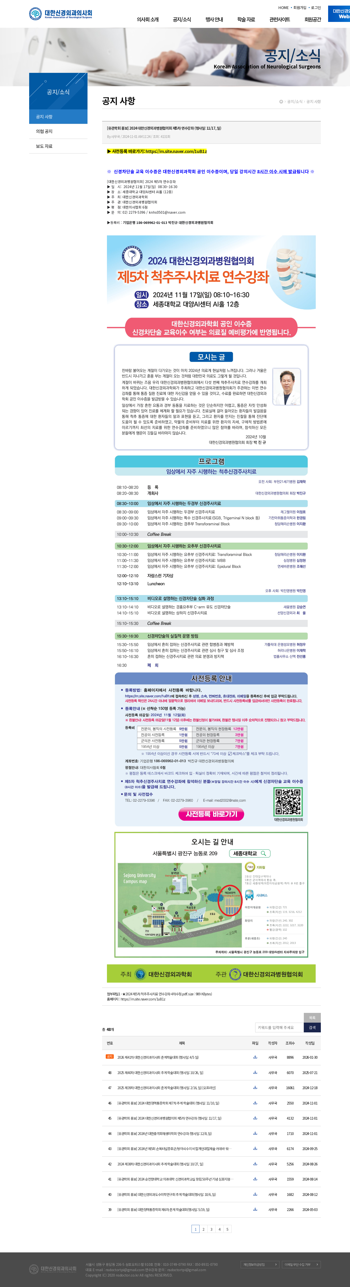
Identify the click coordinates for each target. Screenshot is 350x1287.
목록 (312, 1017)
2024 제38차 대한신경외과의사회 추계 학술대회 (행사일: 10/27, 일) (160, 1164)
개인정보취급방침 (253, 1264)
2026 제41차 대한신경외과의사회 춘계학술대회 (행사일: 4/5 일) (158, 1057)
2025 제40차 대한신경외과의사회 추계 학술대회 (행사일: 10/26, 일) (160, 1072)
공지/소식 (182, 19)
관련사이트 (279, 19)
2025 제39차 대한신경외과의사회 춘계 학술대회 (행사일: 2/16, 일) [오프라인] (166, 1087)
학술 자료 (246, 19)
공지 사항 (44, 116)
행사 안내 (214, 19)
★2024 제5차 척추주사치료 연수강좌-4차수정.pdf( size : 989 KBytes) (167, 993)
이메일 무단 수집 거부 (297, 1264)
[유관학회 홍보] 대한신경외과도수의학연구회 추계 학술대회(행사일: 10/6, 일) (166, 1194)
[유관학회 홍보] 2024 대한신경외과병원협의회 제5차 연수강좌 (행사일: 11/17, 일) (169, 1118)
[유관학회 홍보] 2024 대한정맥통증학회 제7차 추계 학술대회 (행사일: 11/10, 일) (168, 1103)
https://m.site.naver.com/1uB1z (143, 999)
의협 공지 (44, 131)
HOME (283, 7)
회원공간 (312, 19)
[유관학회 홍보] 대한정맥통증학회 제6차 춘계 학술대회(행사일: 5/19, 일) (163, 1209)
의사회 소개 (147, 19)
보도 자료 (44, 146)
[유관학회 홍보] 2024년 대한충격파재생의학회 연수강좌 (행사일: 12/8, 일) (164, 1133)
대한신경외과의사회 (60, 13)
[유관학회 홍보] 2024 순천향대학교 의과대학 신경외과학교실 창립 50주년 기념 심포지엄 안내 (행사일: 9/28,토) (175, 1179)
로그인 (316, 7)
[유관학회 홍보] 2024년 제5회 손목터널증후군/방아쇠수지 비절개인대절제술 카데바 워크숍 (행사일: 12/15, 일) (175, 1148)
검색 (312, 1027)
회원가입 (299, 7)
